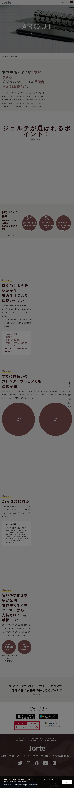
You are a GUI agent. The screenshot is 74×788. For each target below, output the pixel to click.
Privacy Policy (6, 784)
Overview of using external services (25, 784)
